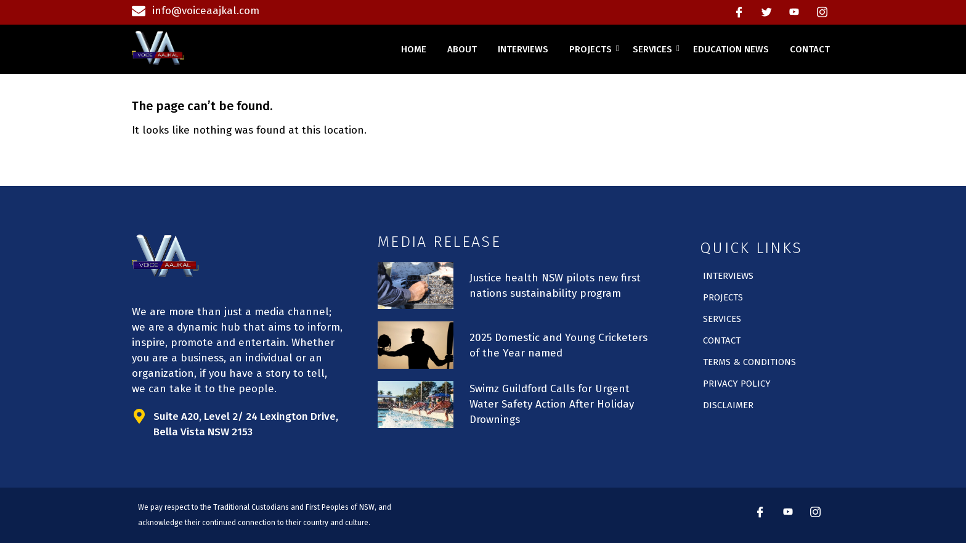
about (462, 49)
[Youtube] (794, 12)
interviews (523, 49)
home (413, 49)
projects (592, 49)
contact (810, 49)
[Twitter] (766, 12)
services (654, 49)
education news (731, 49)
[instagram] (822, 12)
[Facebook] (738, 12)
